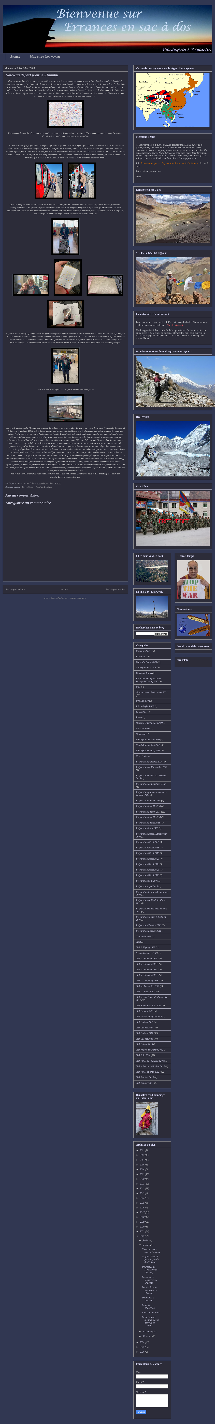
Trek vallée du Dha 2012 (147, 1072)
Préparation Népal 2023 (147, 859)
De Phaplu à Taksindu (148, 1299)
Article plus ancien (115, 589)
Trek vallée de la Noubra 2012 (150, 1066)
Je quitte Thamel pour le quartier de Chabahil (151, 1259)
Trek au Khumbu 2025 (146, 975)
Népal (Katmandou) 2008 (148, 745)
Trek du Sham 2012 (145, 991)
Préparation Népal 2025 (147, 869)
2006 (142, 1164)
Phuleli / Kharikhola (148, 1306)
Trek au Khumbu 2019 (146, 958)
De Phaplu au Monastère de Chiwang (149, 1270)
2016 (142, 1207)
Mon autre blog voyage (45, 56)
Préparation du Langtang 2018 (151, 784)
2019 (142, 1222)
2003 (142, 1155)
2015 (142, 1203)
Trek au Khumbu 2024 (146, 969)
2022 (142, 1231)
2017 (142, 1212)
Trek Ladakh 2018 (144, 1039)
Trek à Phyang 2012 (145, 947)
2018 (142, 1217)
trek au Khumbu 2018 (146, 953)
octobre (146, 1245)
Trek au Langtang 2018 (147, 980)
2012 (142, 1188)
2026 (142, 1352)
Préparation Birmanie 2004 (149, 761)
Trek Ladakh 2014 (144, 1027)
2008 (142, 1169)
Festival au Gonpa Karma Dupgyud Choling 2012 (148, 680)
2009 (142, 1174)
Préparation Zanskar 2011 (148, 931)
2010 (142, 1179)
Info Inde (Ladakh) (145, 706)
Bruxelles (140, 656)
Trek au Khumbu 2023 (146, 964)
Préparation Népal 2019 (147, 853)
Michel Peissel (143, 728)
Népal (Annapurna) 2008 (148, 739)
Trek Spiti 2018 (143, 1055)
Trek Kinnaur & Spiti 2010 (148, 1005)
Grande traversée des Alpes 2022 (151, 692)
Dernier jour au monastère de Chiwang (149, 1290)
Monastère (141, 734)
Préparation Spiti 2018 (147, 886)
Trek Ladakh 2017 (144, 1033)
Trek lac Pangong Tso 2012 (149, 1016)
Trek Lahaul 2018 (144, 1044)
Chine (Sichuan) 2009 (146, 662)
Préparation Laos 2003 (147, 828)
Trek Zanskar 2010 (145, 1077)
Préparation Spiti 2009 (147, 881)
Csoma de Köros (144, 673)
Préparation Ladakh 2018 (148, 817)
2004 (142, 1160)
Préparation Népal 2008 (147, 842)
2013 (142, 1193)
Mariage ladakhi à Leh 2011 (149, 723)
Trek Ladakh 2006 (144, 1022)
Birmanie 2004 (143, 651)
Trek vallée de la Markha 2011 (150, 1061)
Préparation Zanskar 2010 (148, 925)
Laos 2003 (141, 712)
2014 (142, 1198)
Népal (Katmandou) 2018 (148, 750)
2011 (142, 1183)
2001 (142, 1150)
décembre (147, 1336)
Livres (139, 717)
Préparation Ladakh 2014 (148, 806)
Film (138, 687)
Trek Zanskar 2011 (145, 1083)
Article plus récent (15, 589)
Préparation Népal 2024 (147, 864)
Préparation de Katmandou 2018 (151, 767)
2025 (142, 1347)
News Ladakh (142, 756)
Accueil (15, 56)
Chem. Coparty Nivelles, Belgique (37, 487)
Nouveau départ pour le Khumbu (151, 1250)
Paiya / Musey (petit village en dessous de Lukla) (150, 1321)
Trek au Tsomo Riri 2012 (147, 986)
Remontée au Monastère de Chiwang (149, 1280)
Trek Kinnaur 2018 (145, 1011)
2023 (142, 1236)
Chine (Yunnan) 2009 (146, 667)
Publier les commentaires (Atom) (71, 598)
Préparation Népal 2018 (147, 847)
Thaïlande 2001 (143, 936)
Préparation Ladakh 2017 (148, 812)
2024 (142, 1342)
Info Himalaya (143, 701)
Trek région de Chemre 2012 (149, 1049)
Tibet (138, 942)
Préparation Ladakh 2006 (148, 800)
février (145, 1240)
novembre (147, 1331)
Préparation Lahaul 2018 (148, 822)
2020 (142, 1226)
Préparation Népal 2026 (147, 875)
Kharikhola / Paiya (151, 1312)
